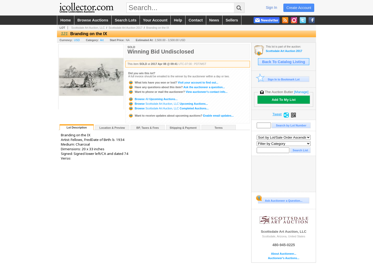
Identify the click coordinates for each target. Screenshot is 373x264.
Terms (218, 127)
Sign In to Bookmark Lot (279, 79)
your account (155, 20)
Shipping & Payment (183, 127)
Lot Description (77, 127)
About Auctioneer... (283, 253)
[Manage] (301, 92)
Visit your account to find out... (173, 82)
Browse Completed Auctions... (168, 108)
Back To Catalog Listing (283, 62)
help (178, 20)
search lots (126, 20)
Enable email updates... (181, 115)
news (214, 20)
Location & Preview (112, 127)
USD (77, 40)
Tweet (277, 114)
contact (196, 20)
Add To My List (284, 100)
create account (298, 8)
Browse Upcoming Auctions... (152, 99)
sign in (271, 7)
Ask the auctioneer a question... (176, 87)
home (65, 20)
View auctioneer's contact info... (177, 91)
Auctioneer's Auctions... (283, 258)
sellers (232, 20)
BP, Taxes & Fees (148, 127)
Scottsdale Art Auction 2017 (125, 27)
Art (102, 40)
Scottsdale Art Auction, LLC (88, 27)
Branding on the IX (157, 27)
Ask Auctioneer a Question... (280, 200)
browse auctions (92, 20)
